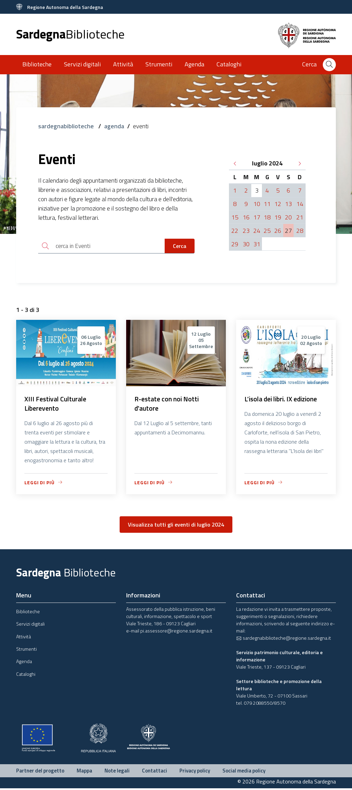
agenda (114, 126)
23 (246, 230)
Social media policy (243, 772)
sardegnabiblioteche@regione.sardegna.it (283, 639)
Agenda (194, 64)
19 (277, 217)
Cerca (179, 246)
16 (246, 217)
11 (267, 203)
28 (299, 230)
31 (256, 244)
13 (288, 203)
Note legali (117, 772)
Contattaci (154, 772)
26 (277, 230)
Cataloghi (229, 64)
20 (288, 217)
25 (267, 230)
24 (256, 230)
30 (246, 244)
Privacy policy (194, 772)
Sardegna (70, 33)
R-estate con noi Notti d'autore (167, 404)
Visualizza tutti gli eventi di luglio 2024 (176, 526)
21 (299, 217)
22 (234, 230)
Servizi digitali (82, 64)
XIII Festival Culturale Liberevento (56, 404)
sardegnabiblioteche (66, 126)
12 (277, 203)
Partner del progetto (40, 772)
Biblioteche (37, 64)
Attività (123, 64)
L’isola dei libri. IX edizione (283, 399)
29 (234, 244)
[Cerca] (329, 64)
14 (299, 203)
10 (256, 203)
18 (267, 217)
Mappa (84, 772)
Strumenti (158, 64)
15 (234, 217)
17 (256, 217)
